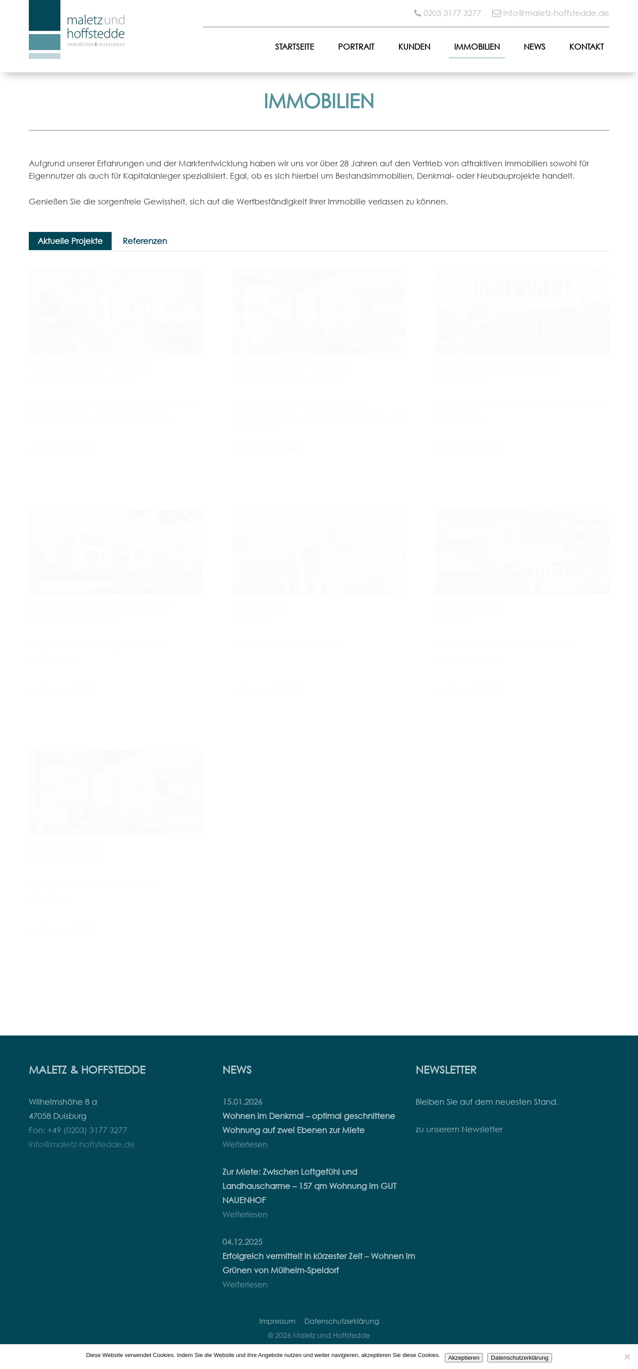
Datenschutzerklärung (341, 1321)
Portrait (356, 46)
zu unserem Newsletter (459, 1129)
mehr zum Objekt (62, 448)
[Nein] (626, 1356)
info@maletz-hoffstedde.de (556, 13)
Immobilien (477, 46)
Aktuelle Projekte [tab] (70, 241)
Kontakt (586, 46)
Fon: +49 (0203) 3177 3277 (78, 1130)
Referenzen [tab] (145, 241)
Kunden (414, 46)
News (534, 46)
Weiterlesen (245, 1144)
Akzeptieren (463, 1357)
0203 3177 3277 (452, 13)
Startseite (294, 46)
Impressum (277, 1321)
